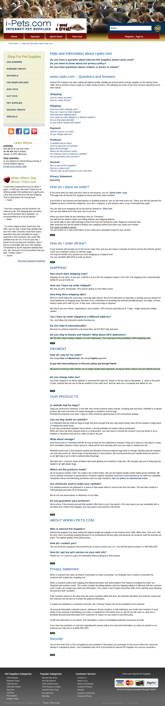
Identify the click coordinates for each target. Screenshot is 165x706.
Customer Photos (84, 696)
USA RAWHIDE (14, 62)
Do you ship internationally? (62, 120)
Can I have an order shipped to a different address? (73, 117)
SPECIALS (12, 116)
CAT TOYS (12, 96)
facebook (19, 131)
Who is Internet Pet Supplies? (63, 165)
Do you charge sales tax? (61, 134)
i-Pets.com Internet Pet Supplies (136, 674)
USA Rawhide (12, 678)
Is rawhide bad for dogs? (61, 143)
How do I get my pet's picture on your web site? (71, 171)
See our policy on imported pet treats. (130, 478)
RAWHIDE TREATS (16, 69)
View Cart (77, 36)
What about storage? (59, 148)
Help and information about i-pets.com (37, 43)
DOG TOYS (12, 89)
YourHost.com (132, 703)
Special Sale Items (49, 678)
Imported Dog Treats (50, 690)
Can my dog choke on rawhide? (64, 146)
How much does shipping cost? (64, 109)
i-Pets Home (13, 43)
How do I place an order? (61, 98)
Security (55, 180)
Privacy (46, 703)
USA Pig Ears (12, 684)
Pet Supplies (12, 696)
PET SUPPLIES (14, 103)
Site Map (45, 696)
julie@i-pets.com (108, 547)
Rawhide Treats (13, 681)
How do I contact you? (60, 168)
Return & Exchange (85, 684)
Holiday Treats (12, 699)
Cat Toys (10, 693)
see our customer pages (67, 556)
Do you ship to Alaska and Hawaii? (65, 122)
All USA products (49, 681)
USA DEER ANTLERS (17, 82)
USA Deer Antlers (14, 687)
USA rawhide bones (50, 684)
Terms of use (54, 703)
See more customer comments (31, 261)
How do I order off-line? (60, 100)
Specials (35, 36)
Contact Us (81, 678)
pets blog (11, 131)
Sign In (139, 36)
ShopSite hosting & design (111, 703)
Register (129, 36)
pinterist (34, 131)
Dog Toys (10, 690)
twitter (27, 131)
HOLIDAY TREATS (16, 110)
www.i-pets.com (122, 59)
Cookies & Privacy (84, 687)
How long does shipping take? (63, 115)
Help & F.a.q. (82, 681)
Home (14, 36)
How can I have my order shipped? (65, 112)
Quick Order (56, 36)
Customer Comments (86, 693)
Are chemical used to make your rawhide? (68, 154)
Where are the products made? (64, 151)
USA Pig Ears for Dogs (51, 687)
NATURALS (12, 75)
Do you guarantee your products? (65, 156)
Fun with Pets (47, 693)
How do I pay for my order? (62, 131)
